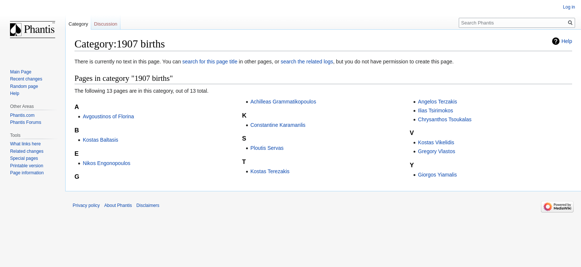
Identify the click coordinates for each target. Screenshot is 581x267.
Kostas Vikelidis (436, 142)
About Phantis (118, 205)
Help (566, 41)
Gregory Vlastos (436, 151)
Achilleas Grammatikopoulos (283, 102)
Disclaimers (147, 205)
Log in (569, 7)
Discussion (105, 24)
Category (78, 24)
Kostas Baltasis (100, 140)
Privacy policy (86, 205)
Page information (27, 172)
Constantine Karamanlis (278, 125)
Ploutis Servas (266, 148)
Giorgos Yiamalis (437, 175)
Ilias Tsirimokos (435, 110)
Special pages (24, 158)
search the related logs (306, 62)
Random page (24, 86)
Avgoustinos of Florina (108, 116)
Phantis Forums (25, 122)
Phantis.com (22, 115)
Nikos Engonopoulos (106, 163)
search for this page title (210, 62)
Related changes (26, 151)
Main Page (20, 72)
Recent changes (26, 79)
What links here (25, 143)
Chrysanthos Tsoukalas (444, 119)
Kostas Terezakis (270, 171)
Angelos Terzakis (437, 102)
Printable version (26, 165)
